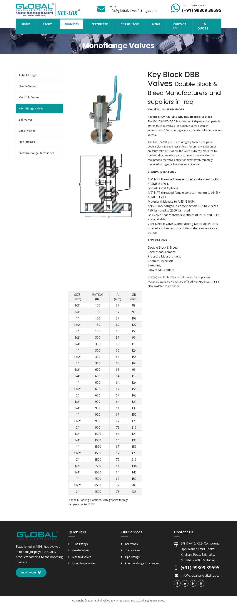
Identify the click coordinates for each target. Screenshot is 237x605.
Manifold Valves (29, 97)
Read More (31, 572)
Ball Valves (25, 119)
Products (72, 24)
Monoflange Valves (31, 108)
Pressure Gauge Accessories (36, 153)
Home (28, 24)
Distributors (130, 24)
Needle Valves (27, 86)
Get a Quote (202, 26)
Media (156, 24)
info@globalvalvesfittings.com (133, 10)
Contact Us (179, 26)
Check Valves (27, 130)
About (47, 24)
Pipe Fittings (27, 142)
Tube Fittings (27, 75)
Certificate (99, 24)
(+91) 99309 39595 (201, 10)
